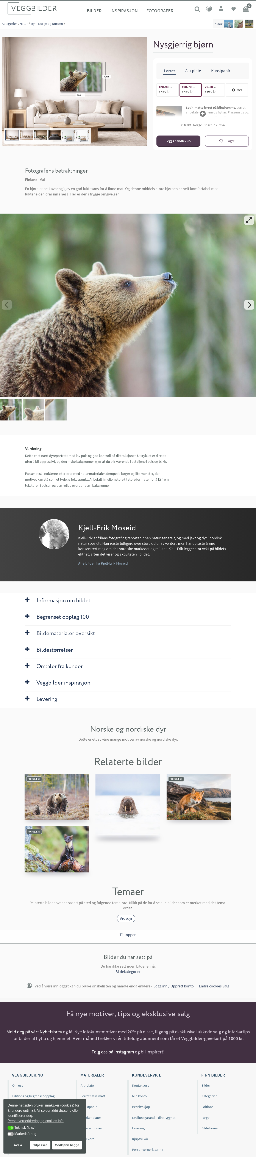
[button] (11, 1128)
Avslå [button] (18, 1145)
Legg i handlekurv (178, 141)
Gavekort (87, 1139)
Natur (24, 23)
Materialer (92, 1075)
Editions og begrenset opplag (33, 1096)
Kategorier (9, 23)
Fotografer (159, 11)
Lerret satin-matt (93, 1096)
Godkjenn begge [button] (67, 1145)
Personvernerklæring (147, 1149)
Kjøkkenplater (91, 1117)
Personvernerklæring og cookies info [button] (36, 1121)
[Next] (249, 305)
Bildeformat (210, 1128)
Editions (207, 1107)
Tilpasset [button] (40, 1145)
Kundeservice (146, 1075)
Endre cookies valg (214, 986)
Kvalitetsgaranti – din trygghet (153, 1117)
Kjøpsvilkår (140, 1139)
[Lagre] (227, 141)
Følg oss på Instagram (113, 1052)
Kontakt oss (140, 1085)
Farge (205, 1117)
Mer (237, 90)
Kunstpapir (89, 1107)
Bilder (94, 11)
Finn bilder (213, 1075)
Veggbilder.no (27, 1075)
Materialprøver (91, 1128)
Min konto (139, 1096)
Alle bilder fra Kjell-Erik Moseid (103, 563)
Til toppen (128, 934)
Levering (138, 1128)
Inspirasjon (124, 11)
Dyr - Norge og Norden (47, 23)
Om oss (17, 1085)
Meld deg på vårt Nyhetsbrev (34, 1032)
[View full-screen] (249, 220)
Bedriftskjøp (141, 1107)
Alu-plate (87, 1085)
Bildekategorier (128, 971)
